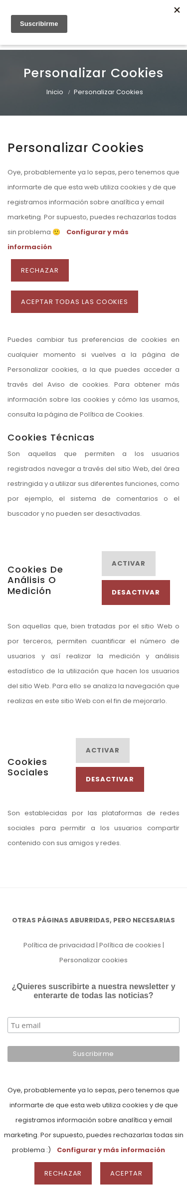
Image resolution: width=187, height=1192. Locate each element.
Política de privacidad (59, 945)
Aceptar (126, 1173)
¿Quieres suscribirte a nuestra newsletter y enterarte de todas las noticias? (93, 991)
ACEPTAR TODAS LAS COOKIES (74, 301)
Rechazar (40, 270)
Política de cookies (130, 945)
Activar (129, 563)
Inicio (54, 92)
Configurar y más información (111, 1150)
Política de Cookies (111, 414)
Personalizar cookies (93, 960)
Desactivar (136, 592)
